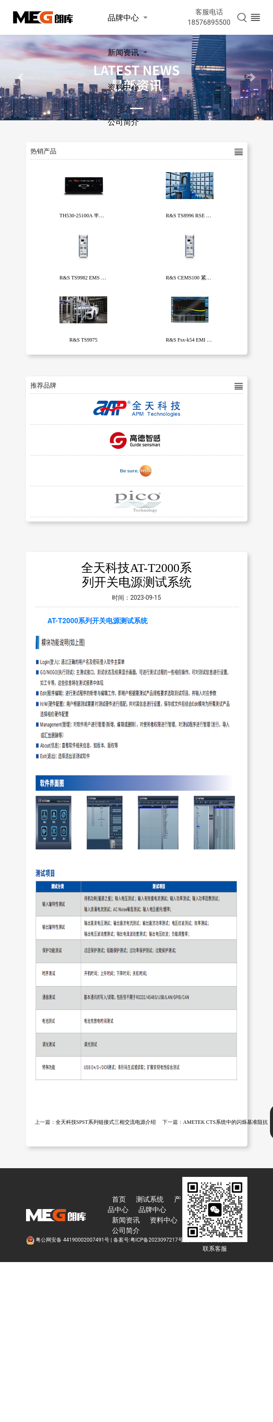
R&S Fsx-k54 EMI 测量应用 (196, 340)
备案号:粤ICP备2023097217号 (148, 1240)
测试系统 (150, 1199)
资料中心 (123, 87)
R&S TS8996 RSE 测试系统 (196, 216)
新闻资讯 (123, 52)
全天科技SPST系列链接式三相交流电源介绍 (106, 1122)
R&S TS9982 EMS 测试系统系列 (95, 278)
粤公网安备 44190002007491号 (68, 1240)
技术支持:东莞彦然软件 (213, 1240)
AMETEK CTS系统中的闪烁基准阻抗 (225, 1122)
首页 (119, 1199)
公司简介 (123, 121)
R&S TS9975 (83, 340)
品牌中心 (123, 17)
